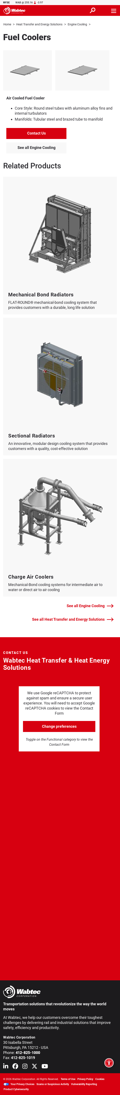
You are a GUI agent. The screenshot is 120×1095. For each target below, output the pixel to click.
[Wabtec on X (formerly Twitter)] (34, 1067)
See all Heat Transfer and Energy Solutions (73, 619)
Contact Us (36, 133)
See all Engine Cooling (36, 147)
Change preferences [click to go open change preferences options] (59, 726)
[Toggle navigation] (114, 10)
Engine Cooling (77, 24)
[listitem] (57, 70)
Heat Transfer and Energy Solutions (39, 24)
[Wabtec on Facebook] (15, 1067)
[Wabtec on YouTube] (45, 1067)
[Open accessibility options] (109, 1062)
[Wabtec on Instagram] (24, 1067)
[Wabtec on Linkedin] (5, 1067)
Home (7, 24)
